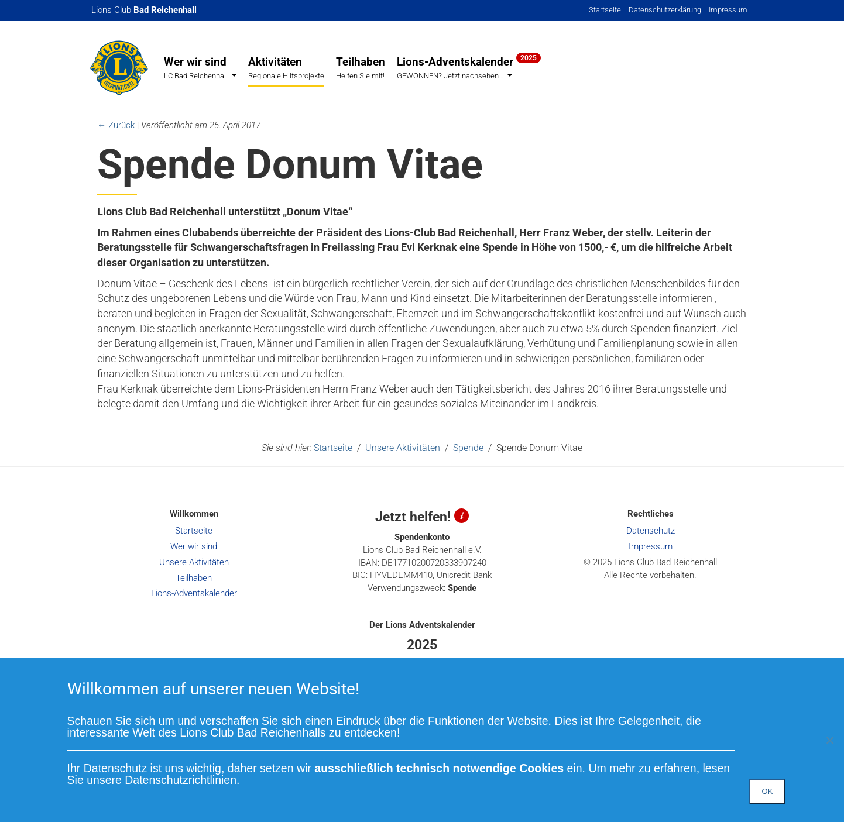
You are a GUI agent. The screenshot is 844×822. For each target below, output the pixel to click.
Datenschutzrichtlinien (180, 779)
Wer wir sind (200, 68)
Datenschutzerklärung (665, 9)
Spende (468, 447)
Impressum (728, 9)
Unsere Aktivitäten (402, 447)
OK (767, 791)
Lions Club (144, 10)
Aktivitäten (286, 67)
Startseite (605, 9)
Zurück (121, 125)
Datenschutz (650, 530)
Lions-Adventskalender (469, 67)
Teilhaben (360, 67)
